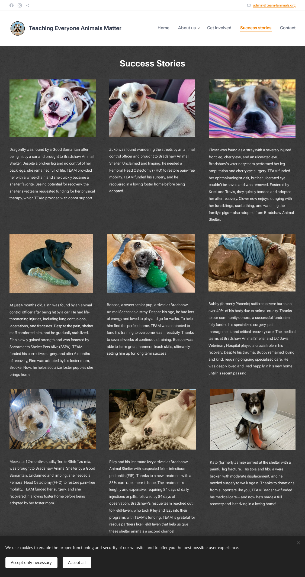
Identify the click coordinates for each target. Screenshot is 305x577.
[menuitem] (259, 28)
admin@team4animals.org (274, 5)
